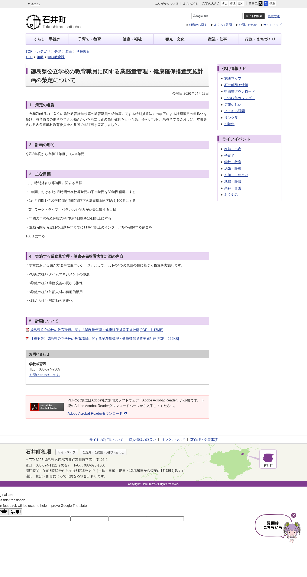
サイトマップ (272, 24)
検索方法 (274, 16)
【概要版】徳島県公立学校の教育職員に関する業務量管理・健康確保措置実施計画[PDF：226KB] (104, 338)
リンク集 (231, 117)
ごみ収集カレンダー (239, 98)
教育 (68, 51)
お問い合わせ (248, 24)
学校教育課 (56, 57)
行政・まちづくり (260, 39)
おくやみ (231, 194)
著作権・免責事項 (204, 440)
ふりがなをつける (167, 3)
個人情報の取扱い (142, 440)
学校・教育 (232, 162)
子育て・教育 (89, 39)
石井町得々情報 (236, 85)
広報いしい (232, 104)
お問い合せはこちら (44, 375)
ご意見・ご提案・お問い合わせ (103, 452)
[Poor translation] (15, 511)
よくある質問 (223, 24)
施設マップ (232, 78)
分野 (57, 51)
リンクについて (173, 440)
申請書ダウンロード (239, 91)
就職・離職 (232, 181)
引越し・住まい (236, 175)
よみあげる (190, 3)
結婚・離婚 (232, 168)
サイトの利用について (106, 440)
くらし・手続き (46, 39)
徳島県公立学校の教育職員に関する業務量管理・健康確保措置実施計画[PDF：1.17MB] (96, 330)
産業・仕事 (217, 39)
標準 (233, 3)
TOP (29, 51)
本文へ (35, 4)
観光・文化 (174, 39)
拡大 (224, 3)
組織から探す (198, 24)
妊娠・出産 (232, 149)
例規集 (229, 124)
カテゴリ (43, 51)
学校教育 (83, 51)
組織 (40, 57)
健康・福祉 (132, 39)
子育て (229, 155)
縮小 (241, 3)
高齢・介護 (232, 188)
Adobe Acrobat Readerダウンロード (97, 413)
